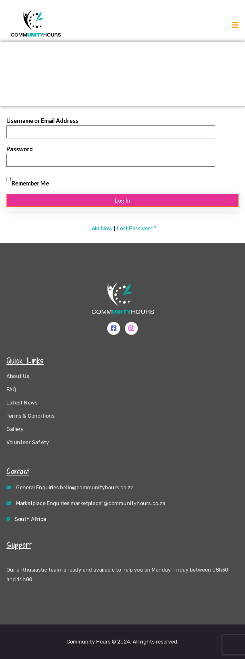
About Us (17, 376)
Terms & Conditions (30, 416)
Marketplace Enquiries (91, 503)
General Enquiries (75, 487)
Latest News (21, 403)
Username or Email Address (42, 120)
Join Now (101, 228)
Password (19, 149)
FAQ (11, 389)
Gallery (15, 429)
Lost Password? (136, 228)
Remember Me (27, 180)
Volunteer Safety (27, 442)
